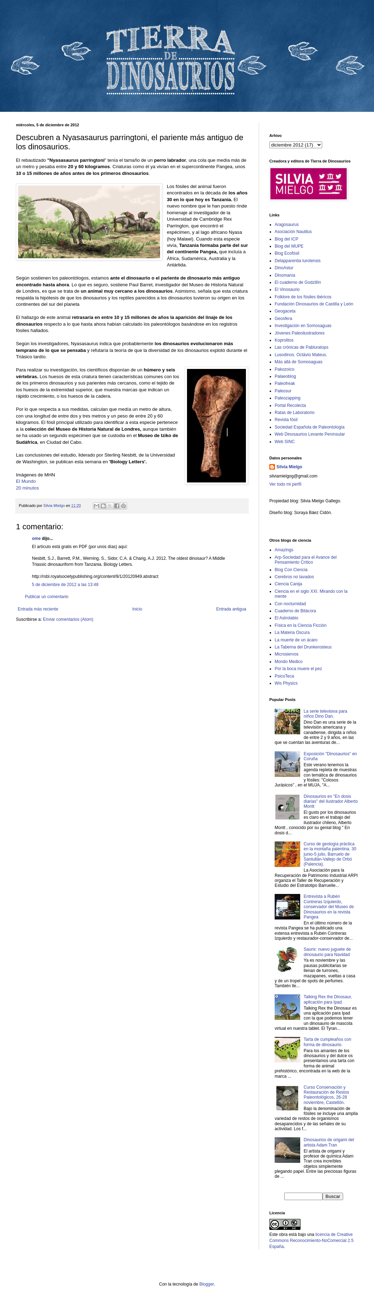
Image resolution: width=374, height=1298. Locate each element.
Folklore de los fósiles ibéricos (303, 296)
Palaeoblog (285, 376)
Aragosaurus (287, 224)
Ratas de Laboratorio (294, 412)
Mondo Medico (289, 661)
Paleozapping (288, 398)
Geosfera (283, 318)
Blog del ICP (286, 239)
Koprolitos (284, 340)
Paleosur (283, 390)
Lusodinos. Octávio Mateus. (301, 354)
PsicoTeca (284, 676)
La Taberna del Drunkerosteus (303, 647)
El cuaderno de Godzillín (298, 282)
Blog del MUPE (289, 246)
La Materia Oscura (292, 632)
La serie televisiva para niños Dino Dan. (325, 714)
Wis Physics (286, 683)
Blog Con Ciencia (291, 569)
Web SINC (285, 441)
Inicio (137, 609)
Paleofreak (285, 383)
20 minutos (27, 488)
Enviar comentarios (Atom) (68, 619)
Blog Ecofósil (287, 253)
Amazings (284, 549)
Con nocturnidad (290, 603)
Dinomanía (285, 275)
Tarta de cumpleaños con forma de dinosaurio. (327, 1042)
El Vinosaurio (287, 289)
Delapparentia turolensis (297, 260)
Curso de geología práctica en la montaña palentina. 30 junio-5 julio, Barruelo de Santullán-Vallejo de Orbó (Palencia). (330, 854)
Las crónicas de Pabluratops (301, 347)
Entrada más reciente (38, 609)
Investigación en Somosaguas (303, 325)
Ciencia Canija (288, 583)
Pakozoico (284, 369)
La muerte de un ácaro (296, 639)
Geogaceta (285, 311)
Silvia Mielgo (289, 466)
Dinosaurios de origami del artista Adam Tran (329, 1142)
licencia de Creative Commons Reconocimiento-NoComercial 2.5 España (311, 1240)
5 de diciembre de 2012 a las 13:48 (65, 584)
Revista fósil (286, 419)
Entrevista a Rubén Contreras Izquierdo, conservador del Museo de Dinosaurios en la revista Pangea (329, 906)
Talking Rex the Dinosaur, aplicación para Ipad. (328, 999)
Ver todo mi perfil (285, 484)
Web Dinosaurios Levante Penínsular (310, 434)
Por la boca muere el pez (298, 668)
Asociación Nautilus (293, 231)
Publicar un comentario (46, 596)
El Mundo (26, 481)
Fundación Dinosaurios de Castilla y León (314, 304)
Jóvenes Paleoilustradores (300, 333)
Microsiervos (286, 654)
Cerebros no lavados (294, 576)
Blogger (206, 1284)
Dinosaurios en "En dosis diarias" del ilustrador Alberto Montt (331, 801)
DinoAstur (284, 267)
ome (36, 538)
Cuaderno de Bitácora (295, 610)
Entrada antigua (231, 609)
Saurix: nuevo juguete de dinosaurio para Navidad (327, 952)
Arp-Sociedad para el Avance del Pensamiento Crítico (306, 560)
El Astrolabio (286, 617)
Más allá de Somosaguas (299, 361)
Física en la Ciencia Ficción (300, 625)
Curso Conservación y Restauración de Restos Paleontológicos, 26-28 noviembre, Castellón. (326, 1095)
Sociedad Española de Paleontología (310, 427)
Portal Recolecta (290, 405)
